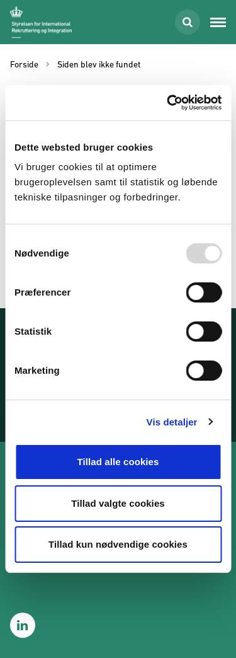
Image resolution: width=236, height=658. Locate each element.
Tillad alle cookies (118, 461)
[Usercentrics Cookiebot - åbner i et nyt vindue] (168, 103)
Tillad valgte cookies (118, 503)
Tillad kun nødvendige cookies (118, 544)
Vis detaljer (172, 422)
